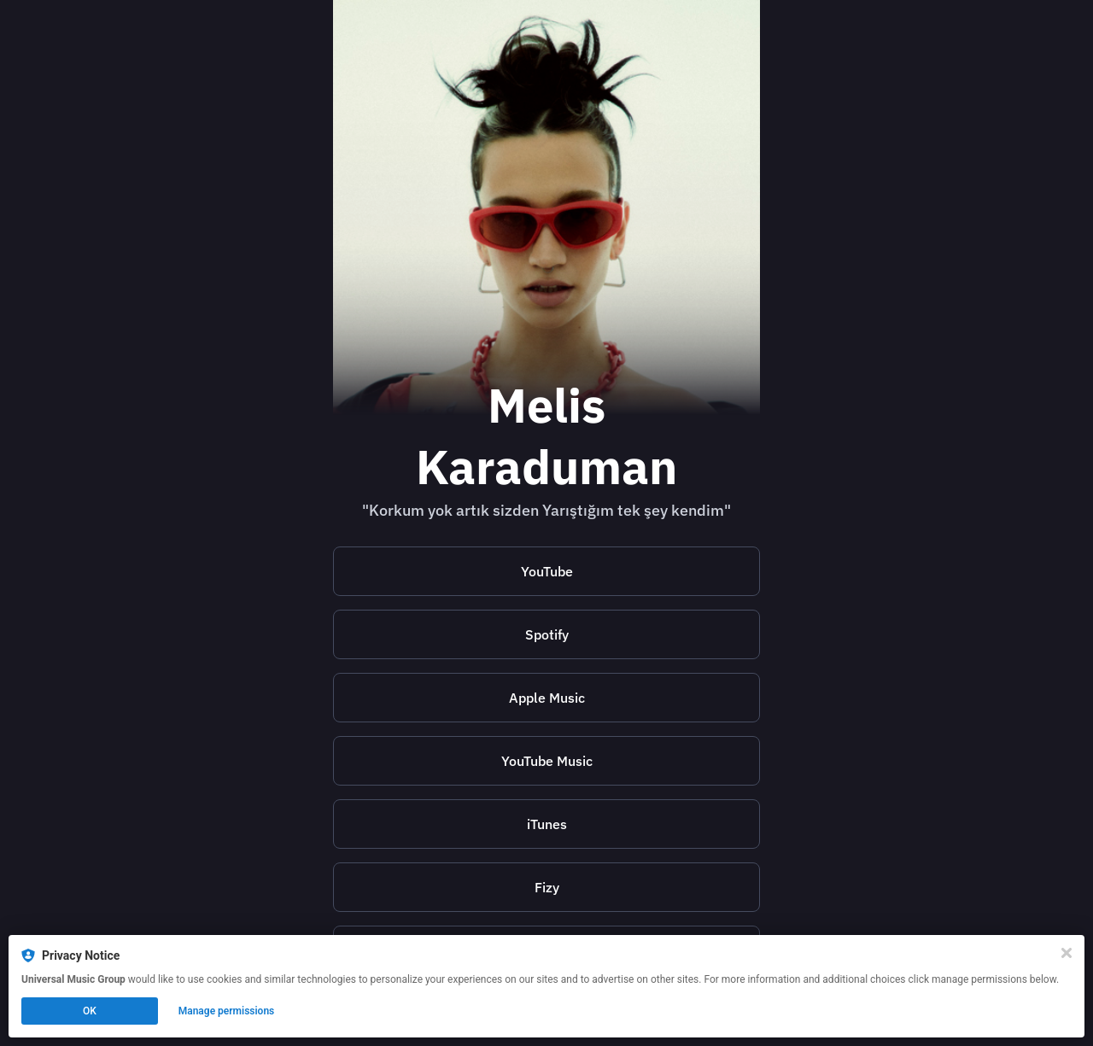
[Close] (1066, 953)
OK (89, 1011)
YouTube (547, 571)
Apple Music (547, 697)
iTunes (547, 824)
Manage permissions (226, 1011)
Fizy (547, 887)
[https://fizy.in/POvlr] (546, 887)
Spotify (547, 634)
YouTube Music (547, 760)
